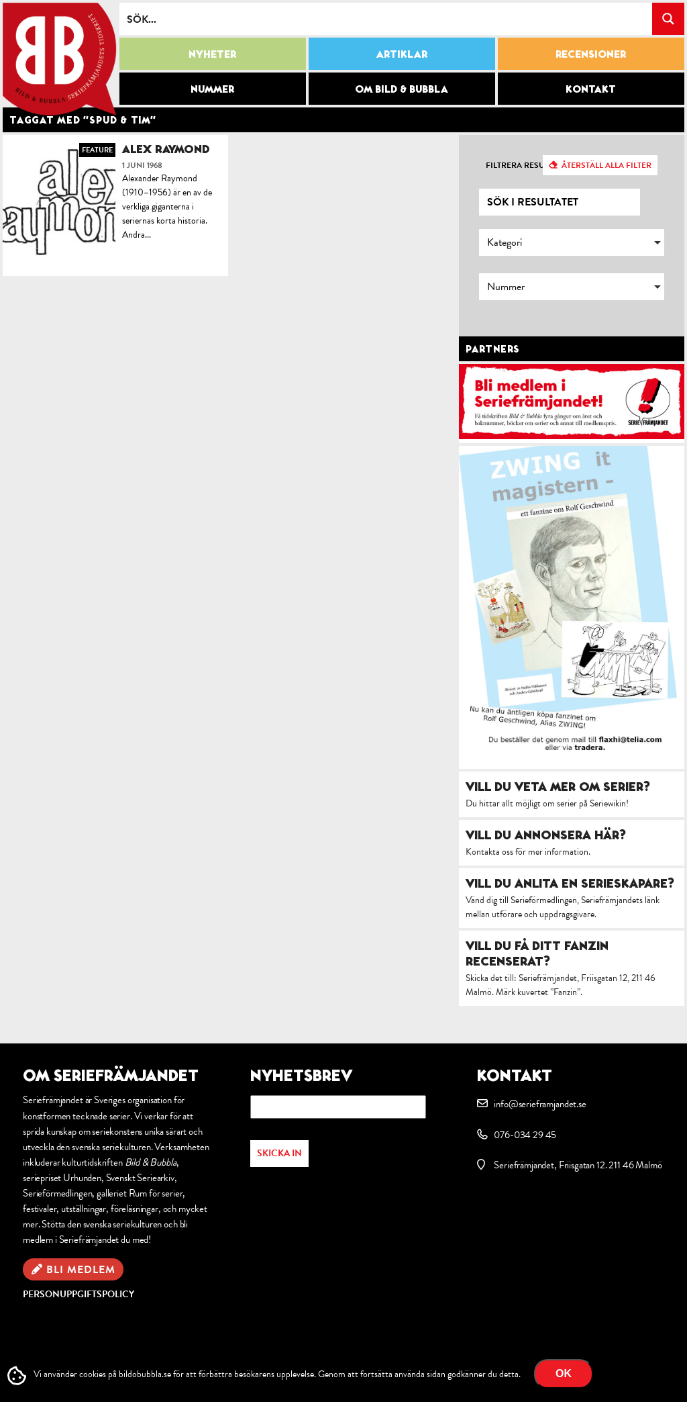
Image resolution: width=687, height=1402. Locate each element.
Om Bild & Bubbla (401, 89)
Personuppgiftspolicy (78, 1294)
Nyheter (212, 54)
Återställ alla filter (606, 165)
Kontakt (591, 89)
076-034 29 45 (525, 1134)
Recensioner (591, 54)
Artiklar (401, 54)
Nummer (212, 89)
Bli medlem (80, 1270)
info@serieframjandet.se (540, 1103)
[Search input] (386, 19)
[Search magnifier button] (668, 19)
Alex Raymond (166, 149)
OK (564, 1373)
